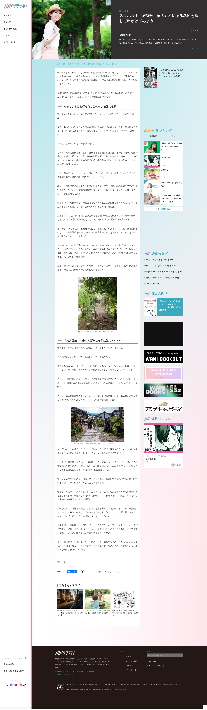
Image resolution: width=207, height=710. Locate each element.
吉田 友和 (194, 30)
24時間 (153, 136)
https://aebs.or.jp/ (120, 689)
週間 (173, 136)
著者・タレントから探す (14, 671)
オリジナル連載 (10, 29)
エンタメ (7, 15)
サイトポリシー (78, 671)
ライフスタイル (153, 266)
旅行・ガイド (112, 572)
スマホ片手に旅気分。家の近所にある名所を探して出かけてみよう (95, 64)
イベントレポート (11, 42)
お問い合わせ (90, 671)
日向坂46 (163, 272)
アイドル (176, 272)
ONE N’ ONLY (152, 284)
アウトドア (170, 266)
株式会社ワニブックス (62, 671)
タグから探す (9, 664)
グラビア (7, 22)
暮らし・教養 (66, 64)
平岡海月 (150, 272)
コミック (7, 35)
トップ (57, 64)
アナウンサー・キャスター (157, 278)
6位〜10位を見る (163, 209)
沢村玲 (176, 278)
